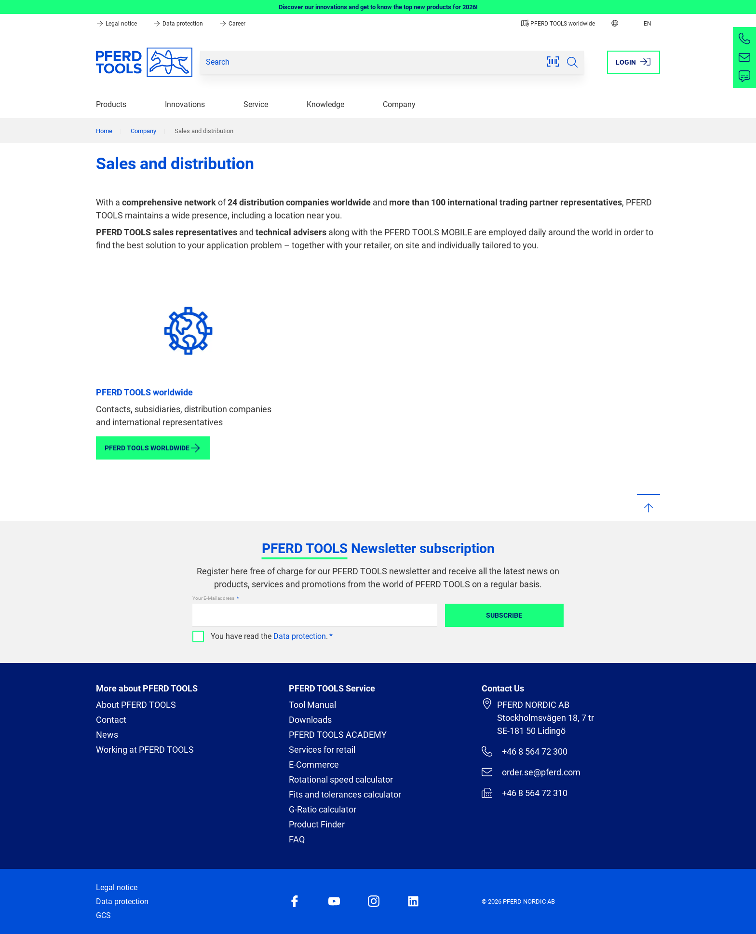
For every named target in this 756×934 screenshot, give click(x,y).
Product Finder (317, 824)
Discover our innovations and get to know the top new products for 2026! (378, 7)
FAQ (297, 839)
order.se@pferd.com (531, 772)
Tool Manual (312, 705)
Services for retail (322, 749)
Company (399, 104)
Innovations (185, 104)
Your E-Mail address (213, 598)
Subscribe (504, 615)
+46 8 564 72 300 (524, 751)
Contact (111, 720)
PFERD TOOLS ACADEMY (338, 735)
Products (111, 104)
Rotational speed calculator (341, 779)
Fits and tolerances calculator (345, 794)
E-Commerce (314, 764)
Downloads (310, 720)
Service (255, 104)
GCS (103, 915)
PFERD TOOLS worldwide (558, 23)
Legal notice (117, 23)
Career (232, 23)
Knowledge (325, 104)
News (107, 735)
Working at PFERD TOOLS (145, 749)
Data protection (178, 23)
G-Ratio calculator (322, 809)
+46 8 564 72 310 (524, 792)
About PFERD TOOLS (136, 705)
